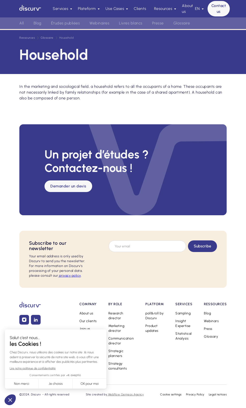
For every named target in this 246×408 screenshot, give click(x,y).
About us (187, 8)
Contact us (218, 8)
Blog (37, 23)
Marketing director (116, 328)
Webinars (211, 321)
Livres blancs (130, 23)
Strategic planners (116, 353)
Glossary (211, 336)
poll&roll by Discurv (154, 315)
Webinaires (99, 23)
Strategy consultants (117, 366)
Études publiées (65, 23)
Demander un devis (68, 186)
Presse (158, 23)
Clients (140, 8)
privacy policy (69, 276)
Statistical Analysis (183, 336)
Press (208, 329)
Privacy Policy (195, 394)
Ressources (27, 37)
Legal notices (218, 394)
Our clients (88, 321)
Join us (84, 329)
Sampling (183, 313)
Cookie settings (171, 394)
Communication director (121, 340)
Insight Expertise (183, 323)
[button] (61, 8)
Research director (115, 315)
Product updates (151, 328)
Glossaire (181, 23)
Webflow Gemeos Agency (125, 394)
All (21, 23)
